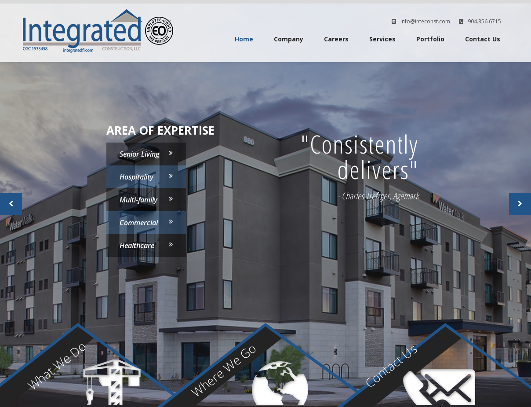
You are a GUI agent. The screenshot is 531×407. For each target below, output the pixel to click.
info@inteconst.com (425, 21)
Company (288, 39)
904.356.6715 (484, 21)
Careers (336, 39)
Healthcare (137, 245)
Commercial (139, 222)
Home (244, 39)
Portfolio (430, 39)
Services (382, 39)
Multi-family (138, 200)
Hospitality (136, 177)
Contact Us (482, 39)
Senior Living (139, 154)
